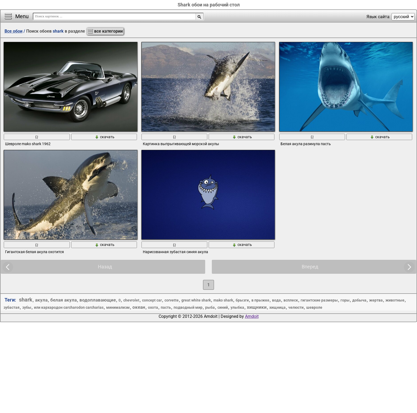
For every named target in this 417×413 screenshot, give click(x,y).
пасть (166, 307)
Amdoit (252, 316)
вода (276, 300)
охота (153, 307)
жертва (376, 300)
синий (222, 307)
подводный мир (188, 307)
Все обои (13, 31)
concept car (152, 300)
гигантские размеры (319, 300)
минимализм (118, 307)
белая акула (63, 300)
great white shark (196, 300)
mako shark (223, 300)
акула (41, 300)
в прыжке (260, 300)
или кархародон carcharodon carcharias (69, 307)
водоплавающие (97, 300)
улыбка (237, 307)
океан (138, 307)
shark (25, 299)
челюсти (296, 307)
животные (394, 300)
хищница (277, 307)
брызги (242, 300)
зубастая (11, 307)
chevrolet (131, 300)
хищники (257, 307)
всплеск (291, 300)
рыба (210, 307)
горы (345, 300)
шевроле (314, 307)
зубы (26, 307)
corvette (171, 300)
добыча (359, 300)
